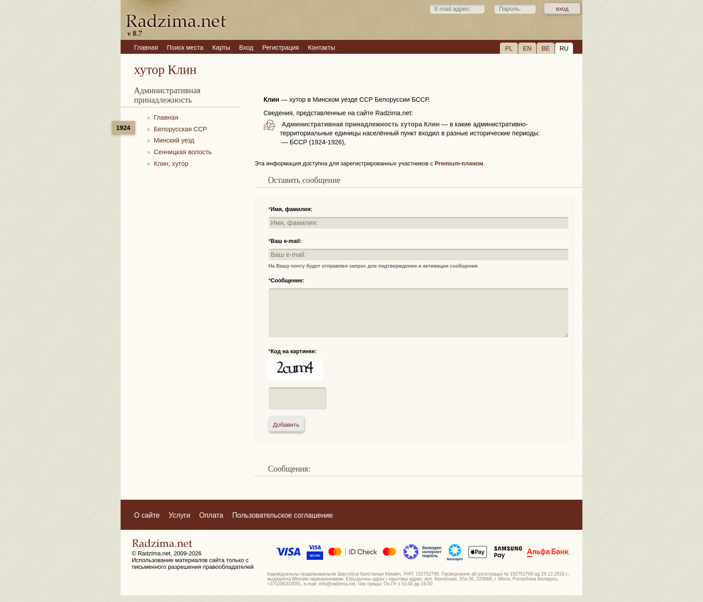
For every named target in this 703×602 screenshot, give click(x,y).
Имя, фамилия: (291, 209)
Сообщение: (287, 280)
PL (508, 48)
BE (546, 48)
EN (527, 48)
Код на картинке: (294, 351)
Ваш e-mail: (286, 241)
